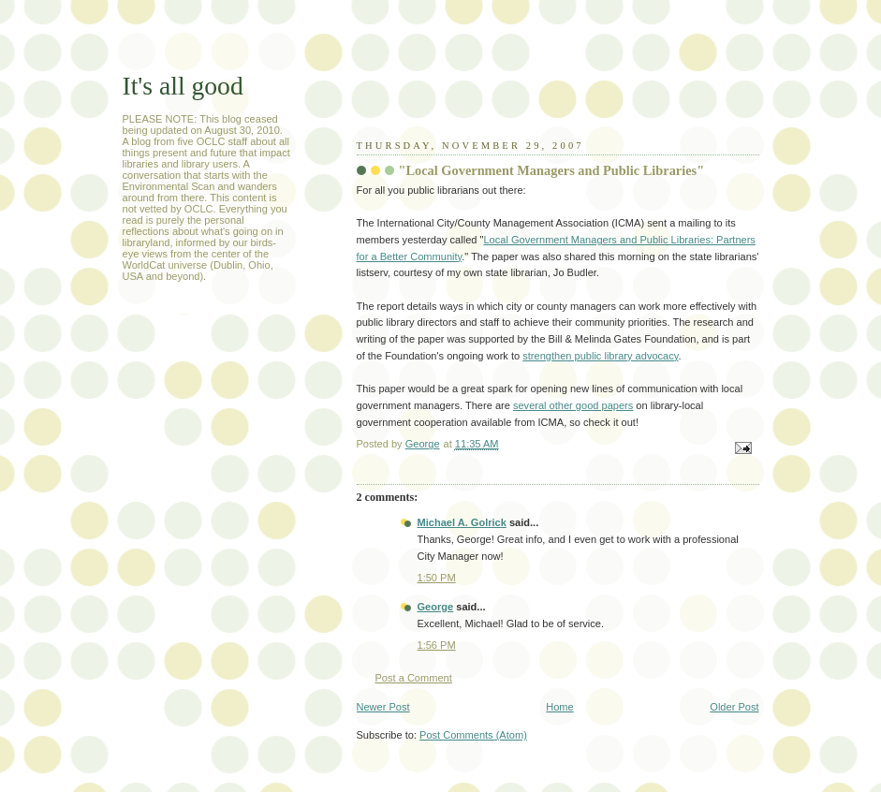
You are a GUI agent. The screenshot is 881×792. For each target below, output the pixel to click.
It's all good (183, 85)
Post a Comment (413, 677)
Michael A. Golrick (462, 522)
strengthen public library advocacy (600, 355)
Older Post (734, 706)
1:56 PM (437, 645)
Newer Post (383, 706)
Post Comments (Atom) (473, 735)
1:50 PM (437, 577)
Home (559, 706)
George (436, 606)
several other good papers (573, 405)
